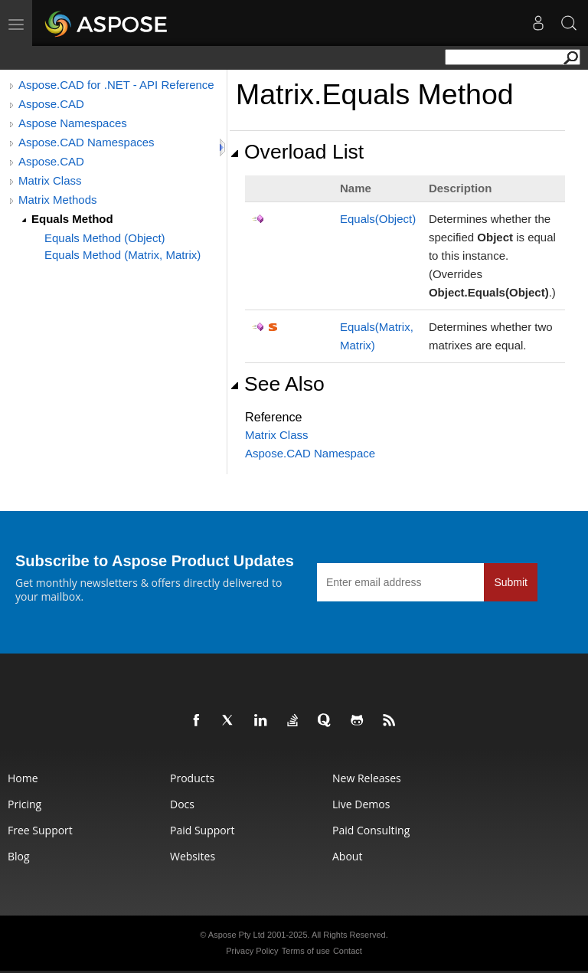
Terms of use (306, 950)
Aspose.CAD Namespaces (86, 142)
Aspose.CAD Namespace (310, 453)
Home (23, 778)
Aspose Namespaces (72, 122)
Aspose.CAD (51, 103)
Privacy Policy (252, 950)
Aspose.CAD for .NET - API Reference (116, 84)
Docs (182, 804)
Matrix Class (50, 180)
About (347, 856)
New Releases (366, 778)
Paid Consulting (371, 830)
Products (192, 778)
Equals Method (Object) (104, 237)
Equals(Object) (378, 218)
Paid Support (202, 830)
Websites (192, 856)
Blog (19, 856)
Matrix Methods (57, 199)
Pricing (24, 804)
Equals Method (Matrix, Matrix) (122, 254)
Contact (347, 950)
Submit (511, 582)
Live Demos (361, 804)
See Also (277, 383)
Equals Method (72, 218)
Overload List (297, 151)
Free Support (40, 830)
